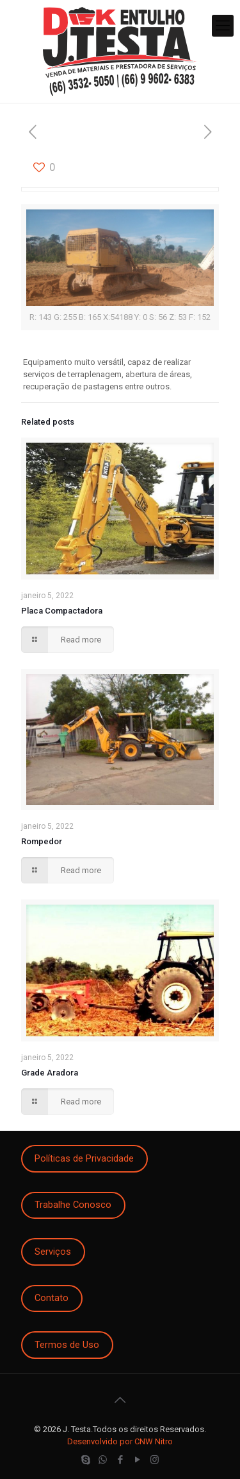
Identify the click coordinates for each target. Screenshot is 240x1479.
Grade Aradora (49, 1072)
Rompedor (41, 841)
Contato (51, 1298)
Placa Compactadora (61, 611)
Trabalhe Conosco (73, 1204)
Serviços (53, 1251)
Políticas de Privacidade (84, 1158)
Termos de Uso (67, 1345)
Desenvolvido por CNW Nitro (120, 1441)
